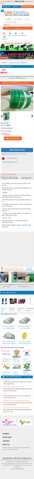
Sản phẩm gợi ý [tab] (26, 178)
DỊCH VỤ (6, 445)
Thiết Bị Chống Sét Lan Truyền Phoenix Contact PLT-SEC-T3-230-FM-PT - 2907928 (9, 343)
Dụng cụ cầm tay (14, 62)
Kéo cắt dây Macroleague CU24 (23, 285)
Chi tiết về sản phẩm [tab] (8, 174)
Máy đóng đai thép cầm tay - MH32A (6, 285)
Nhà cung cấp (22, 34)
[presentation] (27, 269)
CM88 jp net (6, 379)
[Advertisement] (17, 248)
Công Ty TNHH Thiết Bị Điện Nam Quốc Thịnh (26, 373)
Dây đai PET (23, 62)
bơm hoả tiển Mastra (30, 309)
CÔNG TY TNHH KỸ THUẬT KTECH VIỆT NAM (16, 373)
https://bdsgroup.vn (14, 471)
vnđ (9, 134)
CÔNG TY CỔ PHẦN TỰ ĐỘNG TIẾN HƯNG (6, 373)
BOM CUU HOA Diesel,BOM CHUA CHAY (21, 310)
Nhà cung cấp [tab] (18, 19)
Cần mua (10, 34)
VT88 (4, 393)
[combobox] (17, 25)
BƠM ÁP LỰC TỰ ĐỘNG (11, 310)
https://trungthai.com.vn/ (10, 162)
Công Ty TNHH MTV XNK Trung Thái (14, 154)
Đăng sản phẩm (27, 6)
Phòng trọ (5, 471)
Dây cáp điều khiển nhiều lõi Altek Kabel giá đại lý (16, 407)
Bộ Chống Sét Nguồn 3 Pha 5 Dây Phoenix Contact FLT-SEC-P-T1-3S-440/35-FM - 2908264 (25, 327)
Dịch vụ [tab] (27, 19)
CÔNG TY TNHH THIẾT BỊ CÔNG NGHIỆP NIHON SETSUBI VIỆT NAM (16, 360)
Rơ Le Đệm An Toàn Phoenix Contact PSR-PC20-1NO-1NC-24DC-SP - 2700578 (24, 343)
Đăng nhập (7, 6)
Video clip (4, 38)
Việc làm (4, 34)
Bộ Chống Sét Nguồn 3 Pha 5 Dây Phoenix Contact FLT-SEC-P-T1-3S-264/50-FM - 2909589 (9, 327)
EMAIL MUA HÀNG (13, 138)
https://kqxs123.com (25, 471)
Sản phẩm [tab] (8, 19)
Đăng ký (16, 6)
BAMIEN (6, 434)
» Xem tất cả (28, 376)
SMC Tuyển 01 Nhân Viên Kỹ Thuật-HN (13, 386)
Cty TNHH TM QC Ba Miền (6, 360)
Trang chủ (4, 62)
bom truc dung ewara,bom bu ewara (4, 310)
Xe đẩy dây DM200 (15, 284)
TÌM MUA (6, 441)
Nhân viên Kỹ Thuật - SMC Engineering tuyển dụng (16, 400)
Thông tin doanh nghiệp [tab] (9, 178)
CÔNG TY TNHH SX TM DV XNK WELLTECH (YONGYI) (27, 360)
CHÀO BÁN (7, 437)
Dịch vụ (16, 34)
